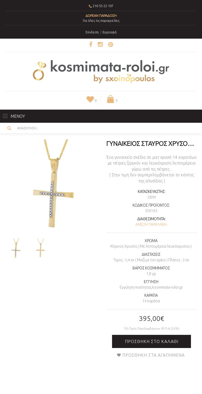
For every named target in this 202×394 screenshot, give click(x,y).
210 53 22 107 (103, 6)
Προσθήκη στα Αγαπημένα (153, 355)
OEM (152, 197)
